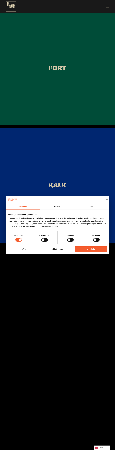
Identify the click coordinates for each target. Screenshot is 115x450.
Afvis (24, 249)
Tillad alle (91, 249)
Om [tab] (92, 206)
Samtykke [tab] (23, 206)
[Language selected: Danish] (102, 448)
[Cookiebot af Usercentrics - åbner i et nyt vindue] (97, 199)
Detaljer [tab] (57, 206)
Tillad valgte (57, 249)
